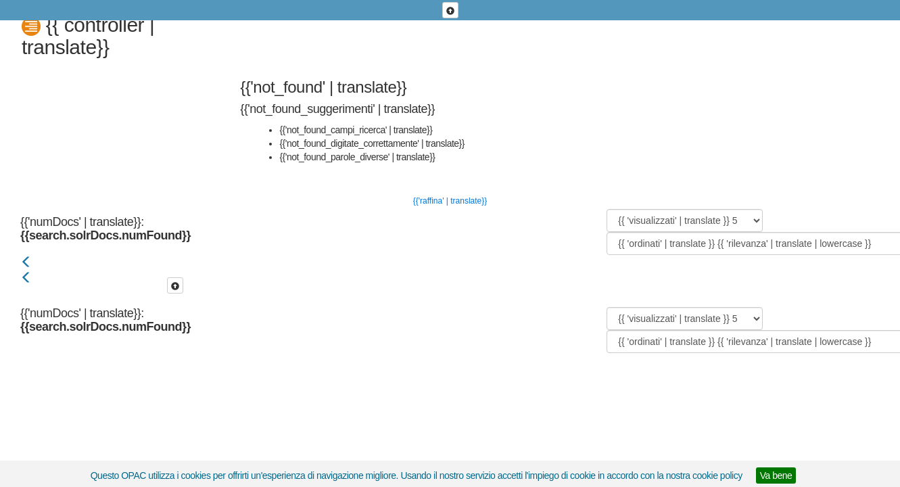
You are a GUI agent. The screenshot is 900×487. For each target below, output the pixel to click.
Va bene (776, 475)
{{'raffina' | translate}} (450, 201)
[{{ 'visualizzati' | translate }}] (685, 220)
